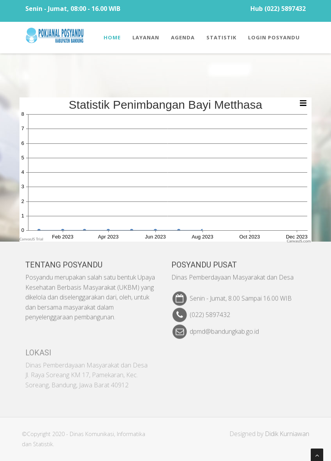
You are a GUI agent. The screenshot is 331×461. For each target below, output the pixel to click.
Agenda (183, 37)
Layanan (145, 37)
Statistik (221, 37)
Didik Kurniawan (289, 433)
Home (112, 37)
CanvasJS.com (299, 241)
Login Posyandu (274, 37)
